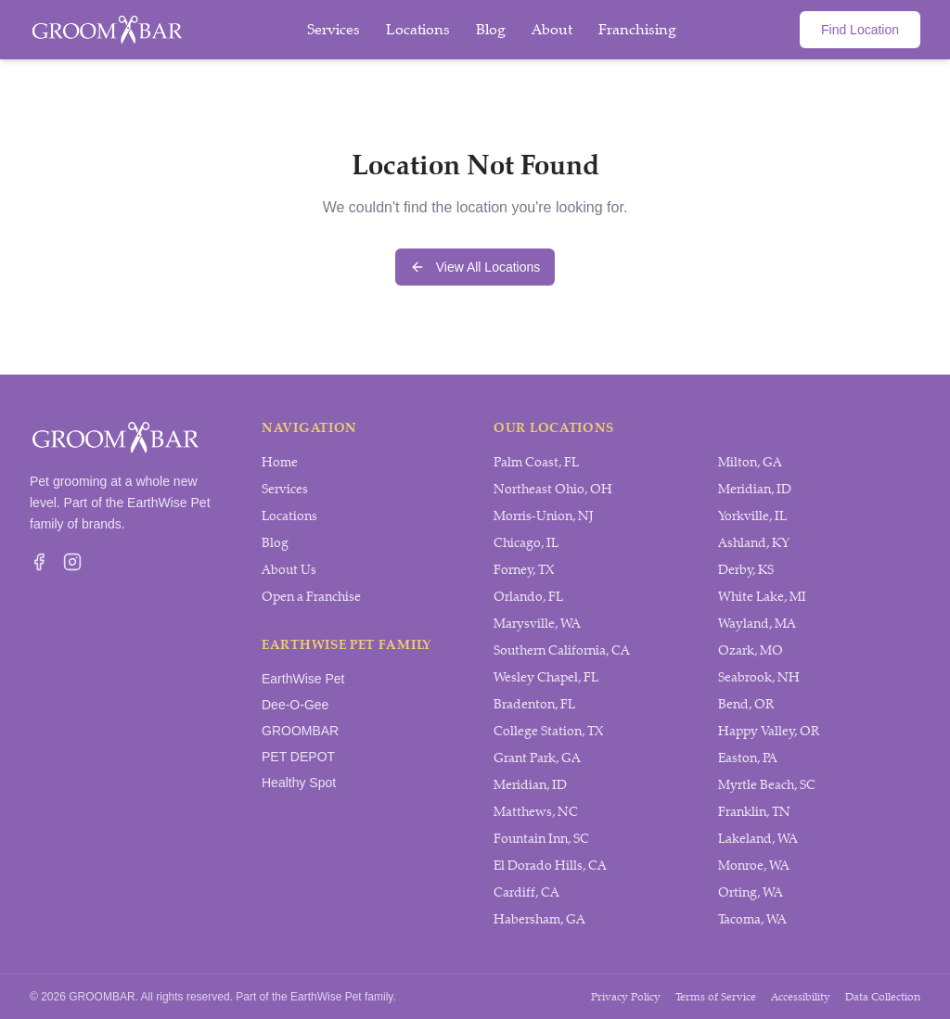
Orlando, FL (528, 597)
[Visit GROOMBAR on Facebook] (39, 562)
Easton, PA (747, 758)
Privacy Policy (626, 996)
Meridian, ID (530, 785)
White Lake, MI (762, 597)
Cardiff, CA (526, 892)
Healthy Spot (299, 782)
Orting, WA (750, 892)
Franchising (637, 29)
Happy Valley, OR (768, 731)
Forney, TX (524, 570)
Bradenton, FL (534, 704)
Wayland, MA (757, 623)
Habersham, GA (539, 919)
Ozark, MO (750, 650)
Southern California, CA (562, 650)
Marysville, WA (537, 623)
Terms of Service (715, 996)
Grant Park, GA (537, 758)
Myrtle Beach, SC (766, 785)
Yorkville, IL (752, 516)
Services (333, 29)
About (552, 29)
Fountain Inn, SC (541, 839)
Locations (418, 29)
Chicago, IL (526, 543)
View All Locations (475, 267)
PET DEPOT (298, 756)
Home (280, 462)
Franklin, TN (754, 812)
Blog (491, 29)
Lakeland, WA (758, 839)
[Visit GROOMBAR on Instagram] (72, 562)
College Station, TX (548, 731)
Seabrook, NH (759, 677)
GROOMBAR (300, 730)
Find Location (860, 29)
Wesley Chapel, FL (546, 677)
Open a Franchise (311, 597)
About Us (289, 570)
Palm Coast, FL (536, 462)
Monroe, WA (754, 865)
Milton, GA (750, 462)
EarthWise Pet (303, 678)
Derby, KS (746, 570)
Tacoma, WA (752, 919)
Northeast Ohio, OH (553, 489)
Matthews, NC (536, 812)
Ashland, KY (754, 543)
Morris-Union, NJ (544, 516)
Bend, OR (746, 704)
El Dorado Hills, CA (550, 865)
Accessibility (800, 996)
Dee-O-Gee (295, 704)
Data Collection (882, 996)
